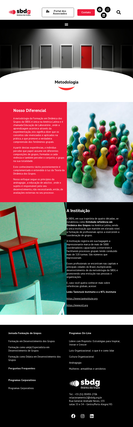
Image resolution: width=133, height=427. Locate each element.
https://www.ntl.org (77, 305)
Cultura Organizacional (81, 356)
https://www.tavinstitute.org (82, 298)
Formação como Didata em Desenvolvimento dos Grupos (34, 358)
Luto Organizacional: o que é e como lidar (91, 350)
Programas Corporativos (21, 388)
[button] (118, 12)
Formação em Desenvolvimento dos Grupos (31, 341)
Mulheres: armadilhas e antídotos (87, 368)
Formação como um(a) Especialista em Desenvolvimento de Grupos (28, 349)
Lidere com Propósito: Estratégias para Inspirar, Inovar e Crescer (94, 343)
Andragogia (75, 362)
